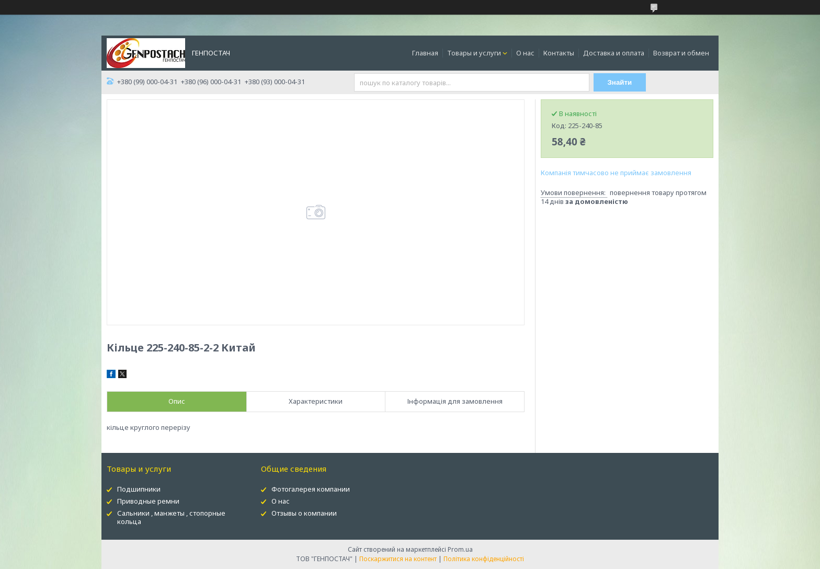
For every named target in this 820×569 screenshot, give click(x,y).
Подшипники (139, 489)
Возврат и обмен (681, 53)
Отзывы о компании (304, 513)
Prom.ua (460, 549)
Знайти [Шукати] (620, 82)
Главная (425, 53)
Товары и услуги (474, 53)
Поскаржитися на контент (398, 558)
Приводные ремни (148, 501)
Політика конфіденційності (483, 558)
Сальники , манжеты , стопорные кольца (171, 517)
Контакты (558, 53)
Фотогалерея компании (310, 489)
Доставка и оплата (613, 53)
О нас (525, 53)
